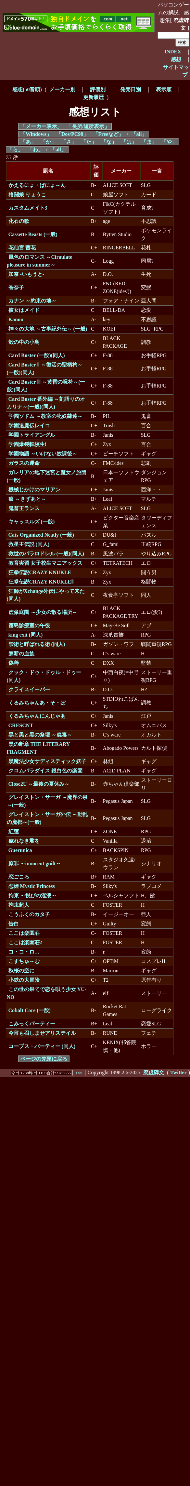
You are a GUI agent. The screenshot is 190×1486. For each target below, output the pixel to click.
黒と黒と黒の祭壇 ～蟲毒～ (40, 735)
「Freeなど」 (108, 134)
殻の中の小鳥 (24, 342)
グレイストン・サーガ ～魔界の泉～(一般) (47, 801)
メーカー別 (62, 89)
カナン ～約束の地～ (32, 300)
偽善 (13, 663)
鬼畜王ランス (24, 508)
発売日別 (130, 89)
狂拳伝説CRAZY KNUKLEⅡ (41, 582)
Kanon (15, 319)
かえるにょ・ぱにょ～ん (37, 185)
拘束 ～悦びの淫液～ (32, 895)
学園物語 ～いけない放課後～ (42, 453)
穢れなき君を (24, 841)
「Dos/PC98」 (72, 134)
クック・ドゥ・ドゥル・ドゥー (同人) (44, 676)
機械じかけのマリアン (34, 489)
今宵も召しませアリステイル (42, 1033)
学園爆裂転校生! (27, 444)
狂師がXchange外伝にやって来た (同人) (46, 595)
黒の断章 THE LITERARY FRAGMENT (38, 748)
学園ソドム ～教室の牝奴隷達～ (45, 416)
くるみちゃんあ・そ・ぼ (37, 702)
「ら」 (15, 149)
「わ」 (35, 149)
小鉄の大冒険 (24, 980)
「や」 (169, 142)
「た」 (88, 142)
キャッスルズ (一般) (31, 521)
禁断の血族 (21, 653)
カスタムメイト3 (27, 208)
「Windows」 (36, 134)
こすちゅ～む (24, 961)
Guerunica (20, 850)
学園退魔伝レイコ (29, 425)
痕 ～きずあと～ (27, 499)
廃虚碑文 (181, 24)
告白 (13, 923)
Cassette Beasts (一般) (32, 234)
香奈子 (16, 287)
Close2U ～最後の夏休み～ (39, 784)
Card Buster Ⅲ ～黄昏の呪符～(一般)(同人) (46, 385)
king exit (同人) (25, 635)
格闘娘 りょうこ (27, 194)
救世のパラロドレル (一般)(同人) (46, 553)
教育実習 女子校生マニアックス (45, 563)
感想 (176, 59)
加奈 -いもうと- (26, 274)
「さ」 (68, 142)
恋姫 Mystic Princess (31, 886)
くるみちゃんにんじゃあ (37, 716)
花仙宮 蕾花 (22, 247)
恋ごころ (18, 877)
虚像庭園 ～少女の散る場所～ (42, 612)
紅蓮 (13, 831)
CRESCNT (20, 725)
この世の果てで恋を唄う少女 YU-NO (46, 993)
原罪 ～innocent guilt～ (34, 863)
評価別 (98, 89)
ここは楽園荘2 (25, 942)
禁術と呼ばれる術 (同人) (36, 644)
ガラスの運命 (24, 463)
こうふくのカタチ (29, 914)
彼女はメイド (24, 310)
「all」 (139, 134)
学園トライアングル (31, 435)
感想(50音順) (27, 89)
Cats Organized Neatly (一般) (41, 535)
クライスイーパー (29, 689)
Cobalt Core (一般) (29, 1010)
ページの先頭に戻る (43, 1059)
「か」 (48, 142)
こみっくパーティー (31, 1023)
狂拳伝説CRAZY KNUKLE (39, 572)
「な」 (109, 142)
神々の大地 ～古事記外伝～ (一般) (47, 329)
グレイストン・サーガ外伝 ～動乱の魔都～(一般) (47, 818)
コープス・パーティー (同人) (42, 1046)
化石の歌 (18, 221)
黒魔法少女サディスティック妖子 (47, 761)
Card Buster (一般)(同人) (36, 355)
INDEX (172, 51)
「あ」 (28, 142)
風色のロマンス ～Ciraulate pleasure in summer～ (39, 261)
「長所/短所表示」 (88, 126)
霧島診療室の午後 (29, 625)
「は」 (129, 142)
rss (79, 1072)
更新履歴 (93, 97)
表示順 (163, 89)
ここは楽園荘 (24, 933)
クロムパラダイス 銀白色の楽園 (45, 770)
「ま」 (149, 142)
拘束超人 (18, 905)
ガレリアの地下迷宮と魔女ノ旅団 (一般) (46, 476)
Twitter (178, 1072)
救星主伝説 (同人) (29, 544)
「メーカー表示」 (41, 126)
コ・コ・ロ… (24, 952)
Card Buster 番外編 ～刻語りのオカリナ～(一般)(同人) (46, 403)
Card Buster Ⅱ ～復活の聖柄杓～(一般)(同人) (45, 368)
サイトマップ (176, 71)
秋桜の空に (21, 970)
